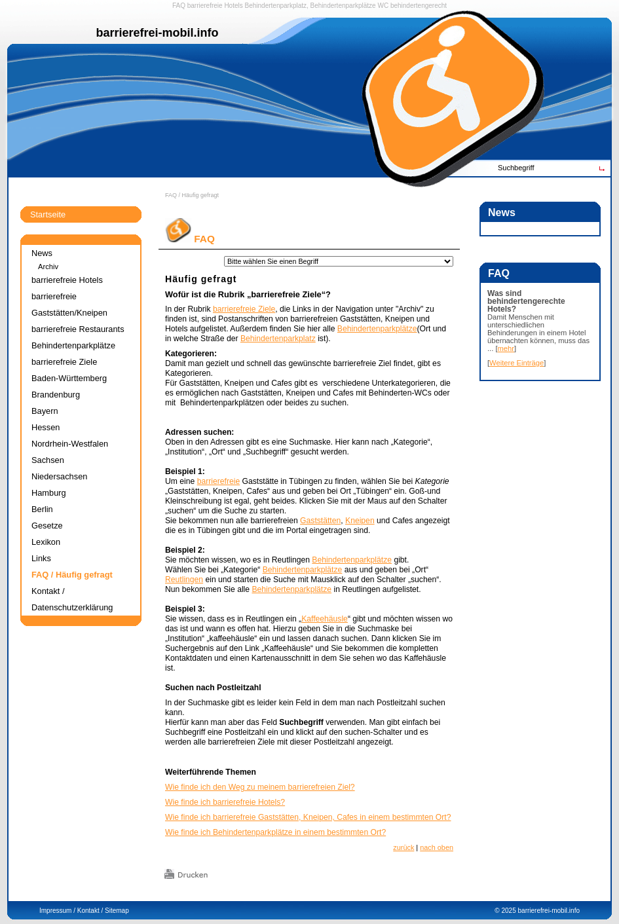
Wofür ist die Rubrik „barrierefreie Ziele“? (248, 294)
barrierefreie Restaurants (77, 329)
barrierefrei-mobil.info (549, 910)
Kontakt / (90, 910)
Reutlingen (184, 579)
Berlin (42, 509)
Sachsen (47, 460)
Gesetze (47, 525)
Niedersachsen (59, 476)
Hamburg (48, 493)
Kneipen (360, 520)
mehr (506, 348)
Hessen (45, 427)
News (41, 253)
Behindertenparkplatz (278, 338)
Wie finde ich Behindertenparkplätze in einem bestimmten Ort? (275, 832)
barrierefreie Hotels (215, 5)
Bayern (44, 411)
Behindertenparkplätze (377, 328)
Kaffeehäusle (324, 618)
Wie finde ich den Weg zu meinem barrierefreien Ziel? (260, 787)
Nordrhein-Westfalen (69, 444)
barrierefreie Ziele (244, 309)
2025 (508, 910)
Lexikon (45, 542)
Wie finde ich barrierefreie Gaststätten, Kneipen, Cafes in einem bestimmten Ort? (308, 817)
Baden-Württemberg (69, 378)
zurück (403, 847)
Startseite (48, 214)
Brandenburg (55, 394)
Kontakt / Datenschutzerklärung (72, 599)
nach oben (436, 847)
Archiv (48, 266)
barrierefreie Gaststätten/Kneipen (69, 304)
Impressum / (57, 910)
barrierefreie (218, 481)
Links (41, 558)
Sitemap (117, 910)
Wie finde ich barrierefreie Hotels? (225, 802)
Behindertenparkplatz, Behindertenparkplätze (310, 5)
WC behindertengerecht (412, 5)
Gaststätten (320, 520)
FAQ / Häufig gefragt (192, 195)
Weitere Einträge (516, 363)
